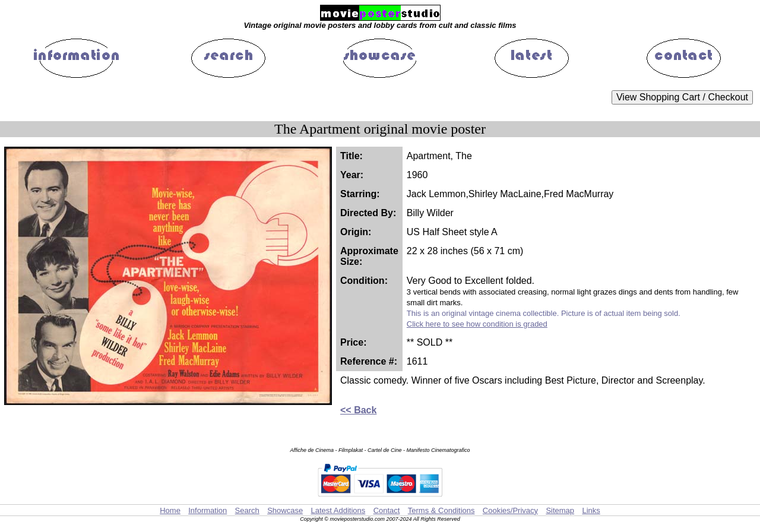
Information (207, 510)
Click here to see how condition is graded (477, 323)
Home (170, 510)
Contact (386, 510)
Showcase (285, 510)
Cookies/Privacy (510, 510)
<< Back (358, 410)
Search (247, 510)
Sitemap (560, 510)
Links (591, 510)
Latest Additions (338, 510)
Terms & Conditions (441, 510)
